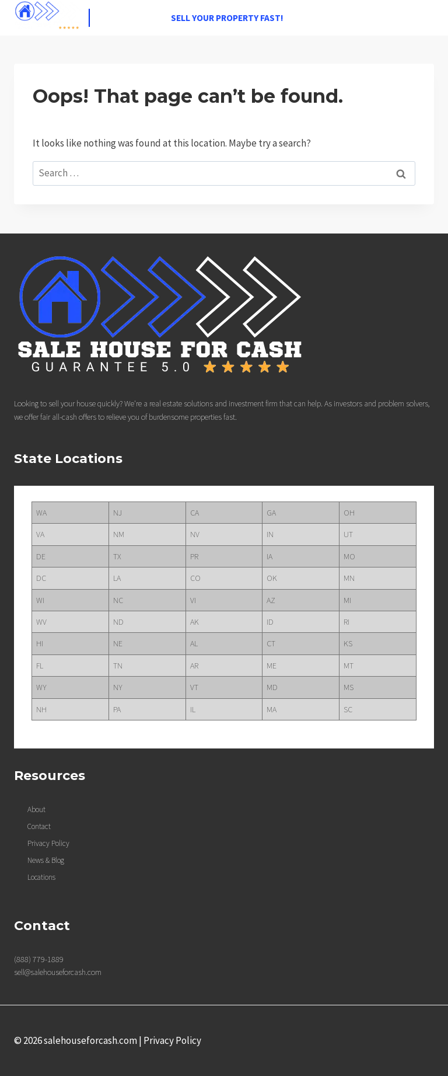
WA (41, 512)
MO (349, 556)
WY (41, 687)
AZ (271, 600)
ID (270, 622)
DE (41, 556)
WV (41, 622)
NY (118, 687)
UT (348, 534)
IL (192, 709)
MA (271, 709)
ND (118, 622)
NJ (117, 512)
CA (194, 512)
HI (39, 643)
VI (193, 600)
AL (194, 643)
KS (348, 643)
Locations (41, 877)
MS (349, 687)
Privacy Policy (172, 1040)
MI (347, 600)
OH (349, 512)
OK (272, 578)
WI (40, 600)
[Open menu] (423, 18)
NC (118, 600)
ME (271, 665)
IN (270, 534)
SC (348, 709)
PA (117, 709)
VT (194, 687)
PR (194, 556)
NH (41, 709)
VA (40, 534)
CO (195, 578)
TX (117, 556)
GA (271, 512)
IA (269, 556)
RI (346, 622)
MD (272, 687)
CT (271, 643)
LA (117, 578)
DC (41, 578)
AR (194, 665)
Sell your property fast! (227, 17)
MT (349, 665)
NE (118, 643)
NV (195, 534)
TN (118, 665)
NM (118, 534)
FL (39, 665)
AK (194, 622)
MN (349, 578)
